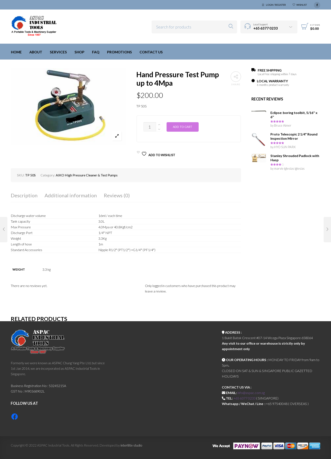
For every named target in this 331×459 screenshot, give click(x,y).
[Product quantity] (149, 127)
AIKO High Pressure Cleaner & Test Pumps (87, 175)
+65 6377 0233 (244, 398)
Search (231, 26)
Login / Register (276, 4)
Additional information (71, 195)
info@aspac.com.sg (251, 393)
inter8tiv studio (131, 445)
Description (24, 195)
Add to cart (182, 127)
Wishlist (301, 4)
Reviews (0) (117, 195)
